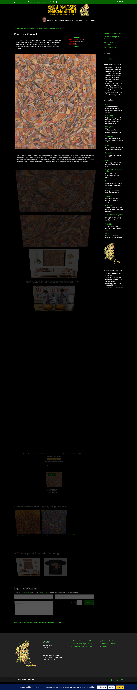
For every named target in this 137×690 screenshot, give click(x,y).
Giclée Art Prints (81, 20)
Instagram (109, 196)
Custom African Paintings (109, 43)
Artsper (107, 104)
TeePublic (108, 224)
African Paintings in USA (113, 33)
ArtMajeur (108, 127)
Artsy (107, 145)
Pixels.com (109, 205)
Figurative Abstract (25, 622)
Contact (92, 20)
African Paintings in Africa (82, 644)
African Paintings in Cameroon (111, 38)
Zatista (107, 233)
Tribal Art (58, 622)
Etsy (106, 181)
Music (43, 622)
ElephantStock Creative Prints (114, 171)
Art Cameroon (113, 59)
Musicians (50, 622)
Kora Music (37, 622)
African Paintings (65, 20)
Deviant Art (109, 153)
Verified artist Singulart (114, 215)
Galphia (108, 189)
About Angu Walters (109, 644)
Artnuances (109, 136)
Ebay (107, 160)
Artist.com (109, 115)
